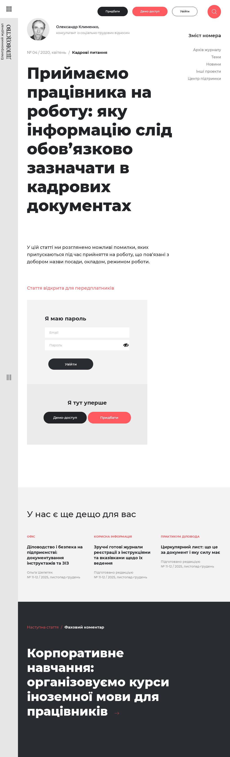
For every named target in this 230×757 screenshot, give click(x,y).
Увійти (184, 11)
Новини (213, 64)
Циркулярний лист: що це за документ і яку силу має (190, 550)
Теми (216, 57)
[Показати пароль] (126, 345)
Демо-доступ (149, 11)
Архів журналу (207, 50)
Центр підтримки (204, 79)
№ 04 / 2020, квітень (46, 52)
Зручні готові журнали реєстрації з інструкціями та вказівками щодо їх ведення (122, 555)
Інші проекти (208, 71)
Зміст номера (204, 35)
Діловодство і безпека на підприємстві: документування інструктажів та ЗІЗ (55, 555)
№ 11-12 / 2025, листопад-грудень (53, 577)
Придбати (113, 11)
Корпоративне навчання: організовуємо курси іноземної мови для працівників (98, 682)
